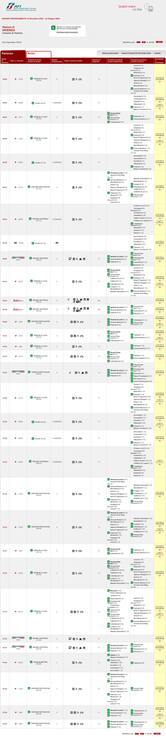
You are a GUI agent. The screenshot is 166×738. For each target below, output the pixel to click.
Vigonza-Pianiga (139, 80)
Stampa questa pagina (110, 53)
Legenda (157, 53)
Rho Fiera (137, 379)
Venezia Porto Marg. (141, 91)
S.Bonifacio (114, 122)
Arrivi (31, 53)
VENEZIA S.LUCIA (40, 79)
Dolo (135, 83)
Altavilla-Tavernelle (140, 178)
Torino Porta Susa (140, 381)
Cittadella (137, 215)
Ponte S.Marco (115, 593)
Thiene (136, 107)
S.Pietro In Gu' (139, 206)
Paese (136, 233)
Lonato (112, 595)
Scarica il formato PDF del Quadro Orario (136, 53)
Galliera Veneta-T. (140, 218)
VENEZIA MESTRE (40, 662)
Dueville (136, 101)
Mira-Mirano (138, 86)
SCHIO (38, 103)
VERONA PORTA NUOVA (40, 187)
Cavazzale (137, 99)
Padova (136, 76)
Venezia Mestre (139, 89)
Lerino (136, 65)
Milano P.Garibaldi (140, 376)
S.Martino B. (138, 192)
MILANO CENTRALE (40, 258)
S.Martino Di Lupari (141, 220)
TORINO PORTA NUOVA (40, 372)
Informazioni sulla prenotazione (67, 32)
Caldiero (137, 189)
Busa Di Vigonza (140, 78)
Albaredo (137, 227)
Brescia (136, 265)
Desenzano (138, 262)
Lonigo (136, 184)
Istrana (136, 230)
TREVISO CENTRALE (40, 219)
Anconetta (137, 96)
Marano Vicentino (140, 109)
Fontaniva (137, 213)
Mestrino (137, 72)
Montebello (138, 181)
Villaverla (137, 104)
